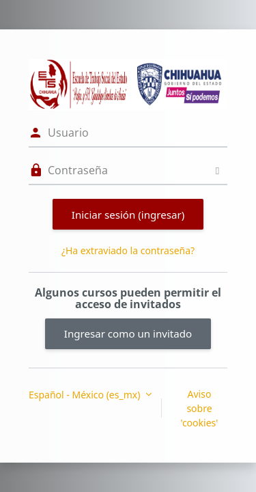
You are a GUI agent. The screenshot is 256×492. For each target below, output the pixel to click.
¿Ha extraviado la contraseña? (128, 250)
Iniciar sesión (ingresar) (128, 214)
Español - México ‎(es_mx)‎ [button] (86, 394)
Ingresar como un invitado (128, 333)
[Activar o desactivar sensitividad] (217, 170)
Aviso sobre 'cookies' (199, 408)
